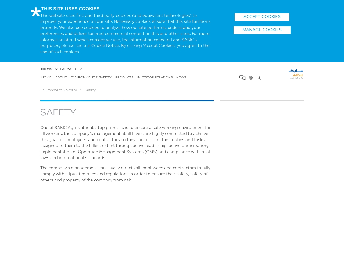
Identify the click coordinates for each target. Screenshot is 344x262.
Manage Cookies (262, 30)
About (61, 77)
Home (46, 77)
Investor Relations (155, 77)
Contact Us (242, 77)
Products (124, 77)
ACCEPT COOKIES (262, 17)
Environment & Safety (91, 77)
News (181, 77)
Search (258, 77)
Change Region (250, 77)
